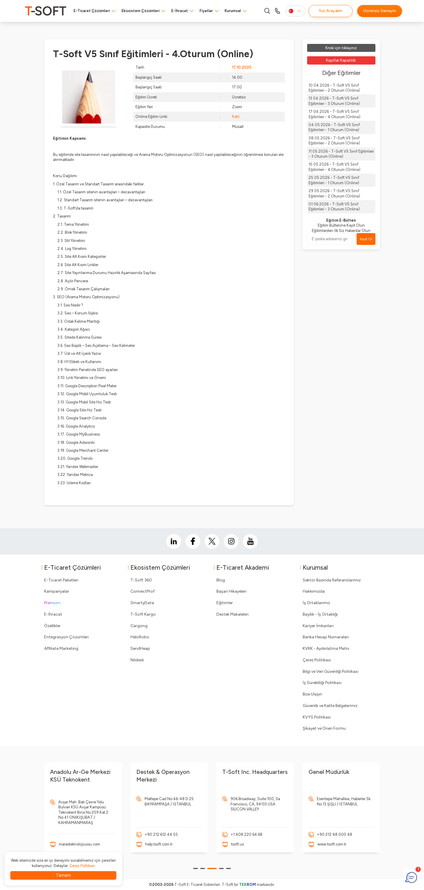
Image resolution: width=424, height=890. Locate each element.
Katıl (235, 116)
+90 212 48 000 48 (334, 834)
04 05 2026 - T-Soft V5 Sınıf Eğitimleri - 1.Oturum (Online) (334, 127)
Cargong (139, 625)
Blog (220, 580)
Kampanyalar (56, 591)
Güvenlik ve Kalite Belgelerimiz (330, 705)
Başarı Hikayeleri (231, 591)
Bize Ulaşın (312, 694)
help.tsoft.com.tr (159, 844)
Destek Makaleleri (232, 614)
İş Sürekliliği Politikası (322, 682)
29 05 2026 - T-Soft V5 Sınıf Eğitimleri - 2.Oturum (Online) (334, 193)
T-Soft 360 (141, 580)
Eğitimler (224, 602)
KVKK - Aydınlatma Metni (326, 648)
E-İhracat (179, 11)
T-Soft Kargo (143, 614)
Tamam (63, 875)
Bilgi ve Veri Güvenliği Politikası (330, 671)
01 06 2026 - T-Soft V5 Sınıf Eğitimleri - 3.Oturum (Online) (334, 206)
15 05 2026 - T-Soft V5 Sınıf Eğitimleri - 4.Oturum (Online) (334, 167)
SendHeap (140, 648)
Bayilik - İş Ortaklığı (320, 614)
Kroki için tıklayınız (341, 48)
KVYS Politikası (317, 717)
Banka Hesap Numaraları (326, 637)
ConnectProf (142, 591)
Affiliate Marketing (61, 648)
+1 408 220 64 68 (246, 834)
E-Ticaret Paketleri (61, 580)
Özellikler (52, 625)
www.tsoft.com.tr (331, 844)
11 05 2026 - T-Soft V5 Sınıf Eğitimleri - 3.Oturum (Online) (341, 154)
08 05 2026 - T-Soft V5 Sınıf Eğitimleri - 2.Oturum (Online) (334, 140)
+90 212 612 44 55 (161, 834)
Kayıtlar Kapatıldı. (341, 60)
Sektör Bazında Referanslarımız (332, 580)
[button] (195, 868)
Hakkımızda (314, 591)
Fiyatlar (206, 11)
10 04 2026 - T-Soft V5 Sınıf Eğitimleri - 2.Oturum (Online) (334, 88)
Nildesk (137, 659)
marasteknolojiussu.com (79, 844)
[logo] (45, 11)
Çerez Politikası (317, 659)
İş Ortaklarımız (316, 602)
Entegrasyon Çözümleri (66, 637)
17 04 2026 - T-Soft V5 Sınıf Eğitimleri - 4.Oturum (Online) (334, 114)
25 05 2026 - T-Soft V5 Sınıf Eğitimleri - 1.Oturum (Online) (334, 180)
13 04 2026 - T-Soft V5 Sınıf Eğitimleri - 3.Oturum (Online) (334, 101)
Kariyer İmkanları (318, 625)
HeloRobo (139, 637)
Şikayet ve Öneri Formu (324, 728)
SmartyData (142, 602)
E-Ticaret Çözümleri (92, 11)
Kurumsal (233, 11)
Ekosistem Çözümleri (141, 11)
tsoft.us (237, 844)
